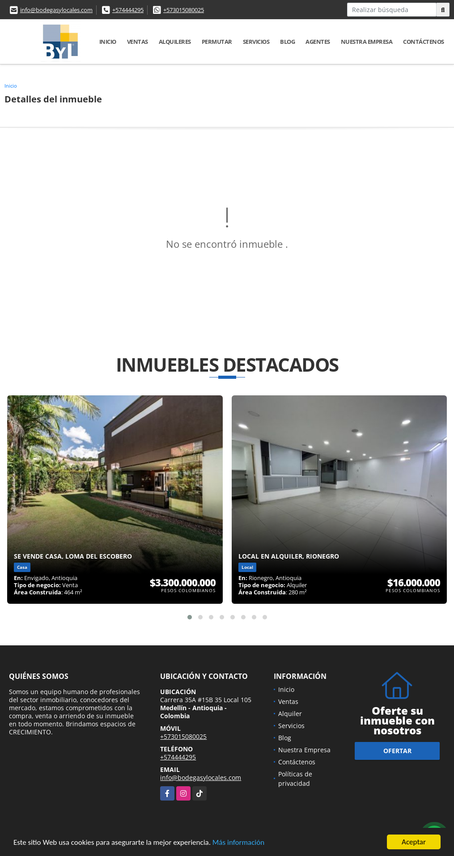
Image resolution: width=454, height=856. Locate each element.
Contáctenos (423, 42)
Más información (238, 843)
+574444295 (128, 10)
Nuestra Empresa (367, 42)
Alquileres (175, 42)
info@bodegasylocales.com (56, 10)
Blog (287, 42)
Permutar (217, 42)
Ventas (137, 42)
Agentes (317, 42)
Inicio (107, 42)
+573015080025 (183, 10)
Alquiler (290, 713)
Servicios (256, 42)
